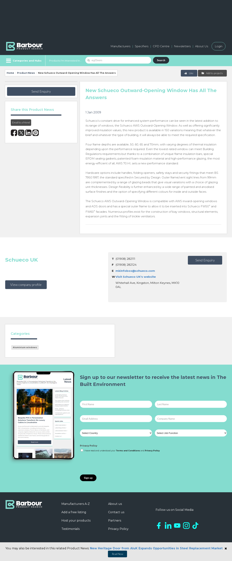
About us (115, 504)
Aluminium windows (25, 347)
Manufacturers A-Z (75, 504)
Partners (114, 520)
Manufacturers (120, 46)
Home (10, 73)
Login (218, 46)
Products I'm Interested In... (65, 60)
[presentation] (108, 463)
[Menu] (23, 60)
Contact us (116, 512)
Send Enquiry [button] (41, 91)
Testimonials (70, 529)
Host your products (76, 520)
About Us (201, 46)
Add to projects (212, 73)
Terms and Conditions (128, 450)
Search (161, 60)
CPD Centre (161, 46)
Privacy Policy (88, 445)
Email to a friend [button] (21, 122)
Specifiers (141, 46)
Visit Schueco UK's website (136, 276)
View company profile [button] (26, 285)
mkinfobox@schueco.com (135, 271)
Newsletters (182, 46)
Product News (26, 73)
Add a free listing (73, 512)
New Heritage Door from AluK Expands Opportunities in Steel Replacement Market (156, 548)
